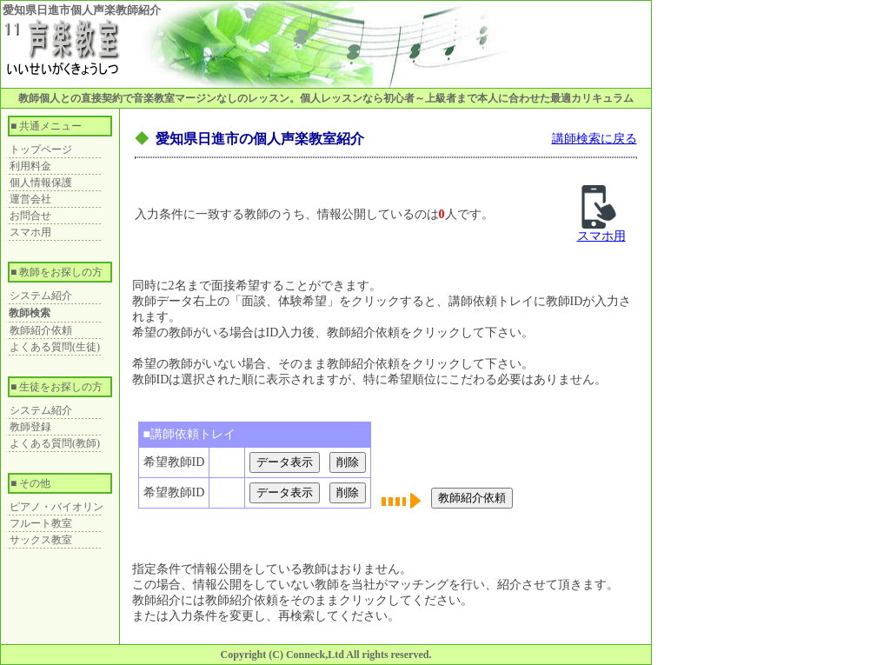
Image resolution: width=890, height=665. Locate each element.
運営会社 (30, 199)
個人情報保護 (41, 182)
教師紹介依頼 (41, 330)
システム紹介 (41, 295)
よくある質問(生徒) (55, 347)
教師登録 (30, 427)
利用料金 (30, 166)
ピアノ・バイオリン (56, 507)
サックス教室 (41, 540)
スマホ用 (30, 232)
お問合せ (30, 215)
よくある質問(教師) (55, 443)
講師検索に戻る (594, 138)
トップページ (41, 149)
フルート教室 (41, 523)
